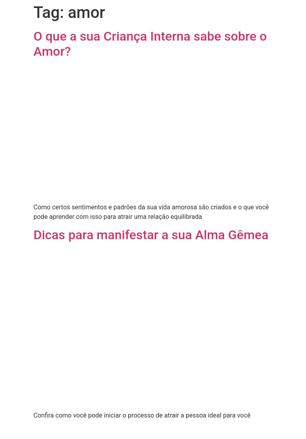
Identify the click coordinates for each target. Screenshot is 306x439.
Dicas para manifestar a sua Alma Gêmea (151, 234)
